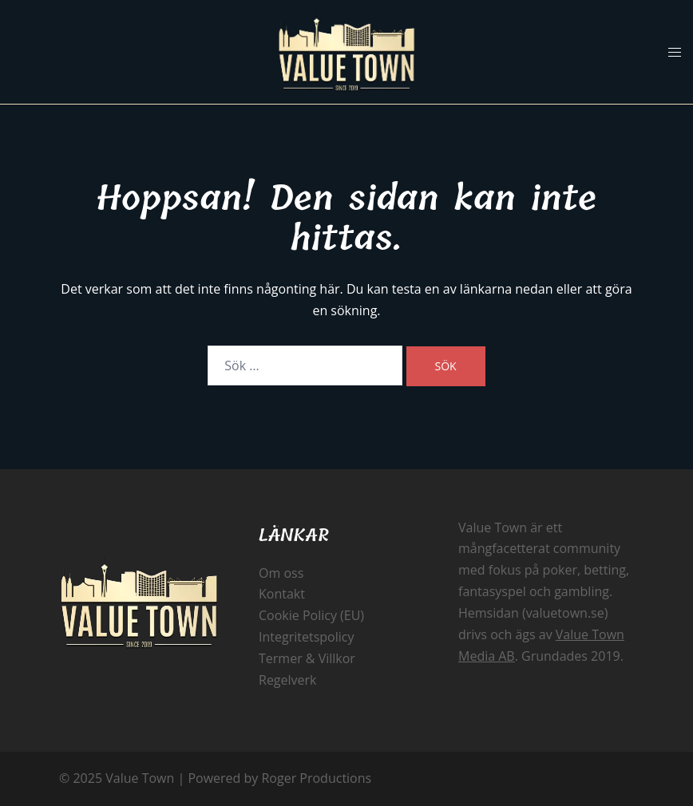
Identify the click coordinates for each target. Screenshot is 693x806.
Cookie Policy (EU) (311, 615)
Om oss (281, 573)
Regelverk (288, 680)
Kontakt (282, 594)
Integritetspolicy (306, 637)
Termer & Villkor (307, 658)
